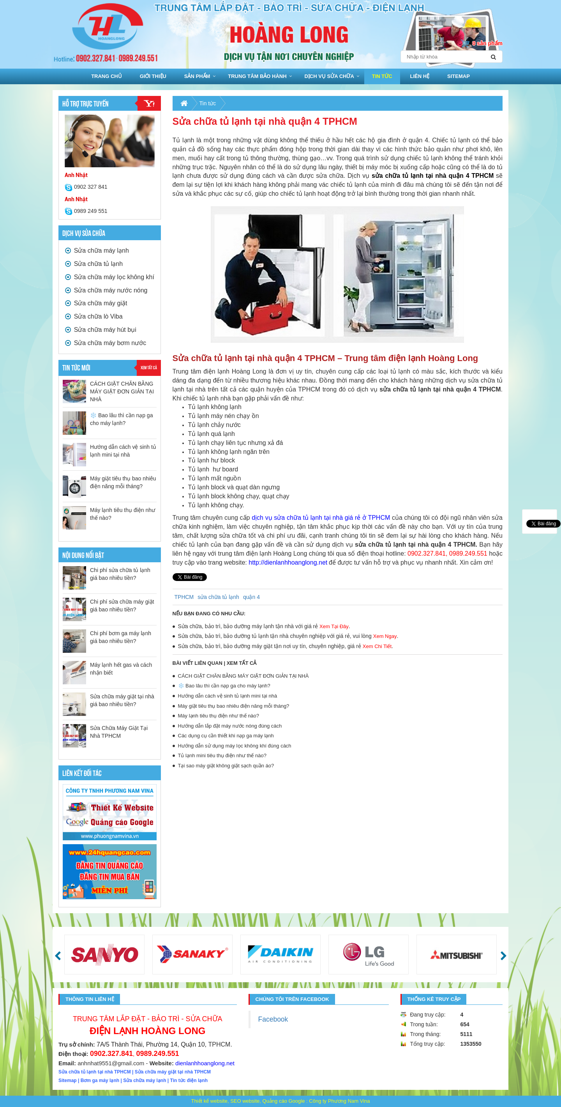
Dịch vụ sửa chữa (329, 76)
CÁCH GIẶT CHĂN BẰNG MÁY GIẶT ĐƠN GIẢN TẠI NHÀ (122, 391)
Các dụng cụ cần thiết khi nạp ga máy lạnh (226, 736)
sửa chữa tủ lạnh (218, 597)
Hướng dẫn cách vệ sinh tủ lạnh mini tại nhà (227, 696)
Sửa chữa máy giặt (96, 303)
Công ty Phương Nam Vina (339, 1101)
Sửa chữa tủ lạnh (94, 263)
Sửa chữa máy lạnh (97, 250)
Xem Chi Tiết (377, 646)
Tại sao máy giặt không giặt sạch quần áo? (226, 766)
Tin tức (382, 76)
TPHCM (184, 597)
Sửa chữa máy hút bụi (100, 329)
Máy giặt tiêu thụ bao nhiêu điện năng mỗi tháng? (233, 706)
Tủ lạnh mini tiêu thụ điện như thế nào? (222, 755)
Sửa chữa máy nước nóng (106, 290)
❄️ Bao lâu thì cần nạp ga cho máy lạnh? (224, 686)
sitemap (458, 76)
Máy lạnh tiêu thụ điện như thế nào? (218, 716)
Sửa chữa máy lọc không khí (109, 277)
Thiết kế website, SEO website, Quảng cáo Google (248, 1101)
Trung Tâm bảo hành (257, 76)
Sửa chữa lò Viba (94, 316)
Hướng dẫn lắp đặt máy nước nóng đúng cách (230, 726)
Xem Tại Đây (334, 626)
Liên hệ (420, 76)
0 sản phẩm (488, 43)
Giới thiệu (153, 76)
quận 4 (251, 597)
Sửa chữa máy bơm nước (105, 342)
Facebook (273, 1019)
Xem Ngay (385, 636)
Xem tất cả (149, 367)
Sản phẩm (197, 76)
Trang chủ (106, 76)
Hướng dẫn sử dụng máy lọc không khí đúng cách (234, 746)
